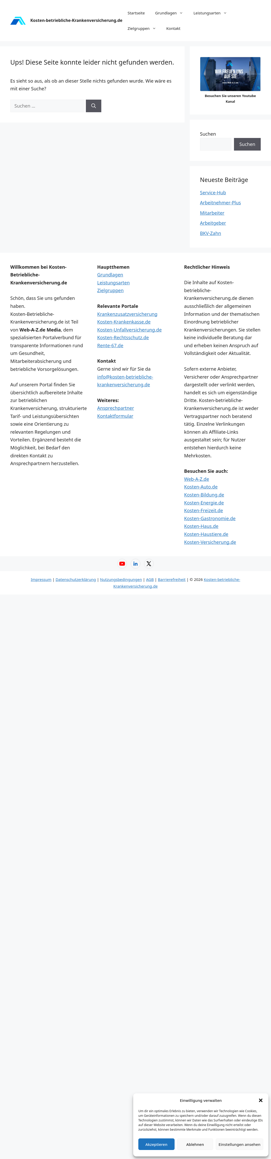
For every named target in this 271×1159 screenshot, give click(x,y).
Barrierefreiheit (172, 579)
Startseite (136, 12)
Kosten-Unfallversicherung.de (129, 330)
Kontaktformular (115, 416)
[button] (260, 1100)
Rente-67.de (110, 345)
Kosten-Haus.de (201, 526)
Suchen (208, 134)
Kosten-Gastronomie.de (210, 518)
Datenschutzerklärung (76, 579)
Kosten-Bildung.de (204, 495)
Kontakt (173, 28)
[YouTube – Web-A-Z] (122, 564)
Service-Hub (213, 192)
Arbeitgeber (213, 223)
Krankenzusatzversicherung (127, 314)
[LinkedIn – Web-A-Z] (135, 564)
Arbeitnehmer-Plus (220, 202)
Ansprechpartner (115, 408)
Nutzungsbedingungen (121, 579)
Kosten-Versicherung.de (210, 542)
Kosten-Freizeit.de (203, 510)
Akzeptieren (156, 1144)
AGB (150, 579)
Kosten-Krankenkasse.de (124, 322)
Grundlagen (171, 13)
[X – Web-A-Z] (149, 564)
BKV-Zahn (210, 233)
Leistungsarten (212, 13)
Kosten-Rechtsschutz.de (123, 337)
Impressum (41, 579)
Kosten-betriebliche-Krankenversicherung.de (76, 20)
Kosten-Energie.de (204, 503)
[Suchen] (93, 106)
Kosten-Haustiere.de (206, 534)
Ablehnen (195, 1144)
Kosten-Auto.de (201, 487)
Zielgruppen (144, 28)
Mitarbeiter (212, 213)
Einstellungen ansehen (239, 1144)
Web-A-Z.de (196, 479)
